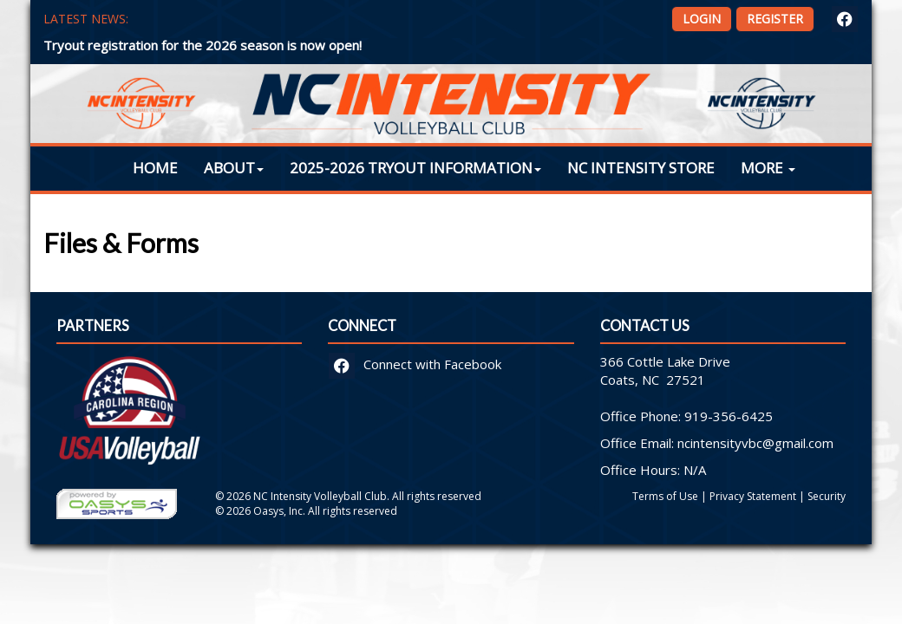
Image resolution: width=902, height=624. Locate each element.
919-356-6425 (728, 416)
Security (826, 496)
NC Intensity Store (641, 168)
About (234, 168)
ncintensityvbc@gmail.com (755, 443)
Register (775, 18)
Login (702, 18)
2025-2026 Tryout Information (415, 168)
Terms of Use (665, 496)
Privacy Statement (752, 496)
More (768, 168)
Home (155, 168)
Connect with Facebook (415, 364)
